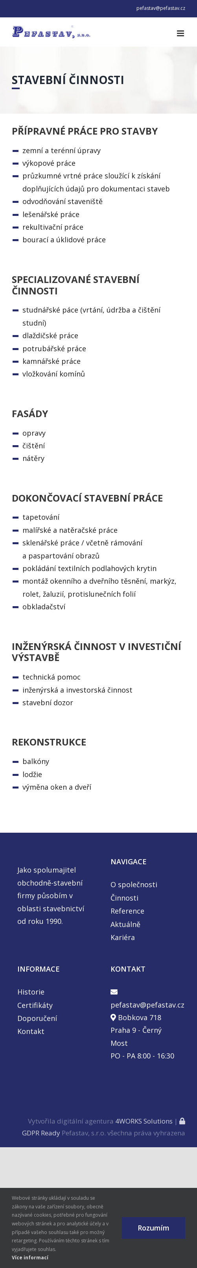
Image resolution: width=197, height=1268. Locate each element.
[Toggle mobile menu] (181, 33)
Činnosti (124, 898)
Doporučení (37, 1018)
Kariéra (122, 937)
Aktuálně (125, 924)
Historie (30, 991)
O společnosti (133, 884)
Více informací (30, 1257)
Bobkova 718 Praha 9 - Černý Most (136, 1030)
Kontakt (30, 1031)
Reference (127, 911)
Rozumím (153, 1227)
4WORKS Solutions (144, 1121)
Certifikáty (35, 1005)
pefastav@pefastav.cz (160, 8)
